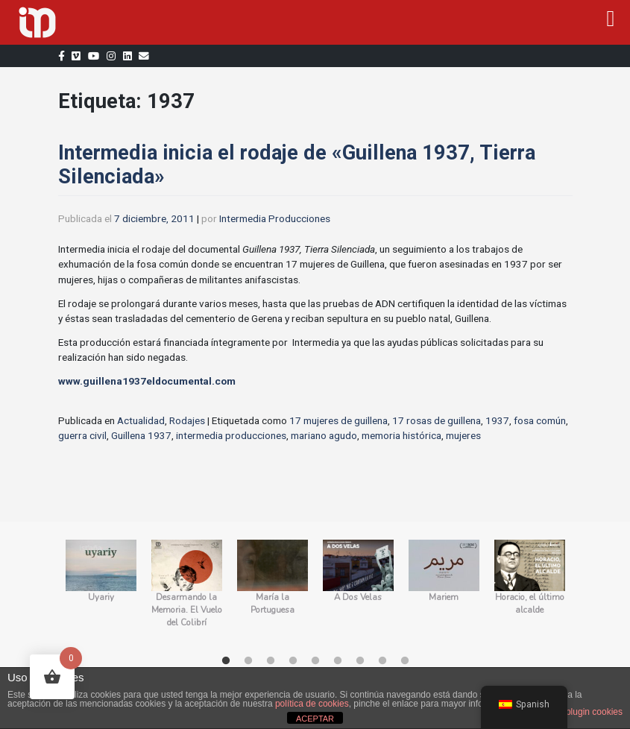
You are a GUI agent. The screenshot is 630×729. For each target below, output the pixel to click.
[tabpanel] (101, 591)
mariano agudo (324, 435)
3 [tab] (270, 661)
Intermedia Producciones (274, 218)
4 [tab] (293, 661)
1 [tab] (225, 661)
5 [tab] (315, 661)
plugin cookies (594, 712)
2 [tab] (248, 661)
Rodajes (187, 420)
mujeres (463, 435)
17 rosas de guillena (436, 420)
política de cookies (312, 703)
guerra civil (82, 435)
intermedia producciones (231, 435)
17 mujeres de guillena (338, 420)
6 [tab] (337, 661)
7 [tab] (360, 661)
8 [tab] (382, 661)
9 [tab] (404, 661)
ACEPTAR (315, 718)
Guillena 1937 (141, 435)
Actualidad (141, 420)
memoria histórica (401, 435)
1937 (497, 420)
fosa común (540, 420)
